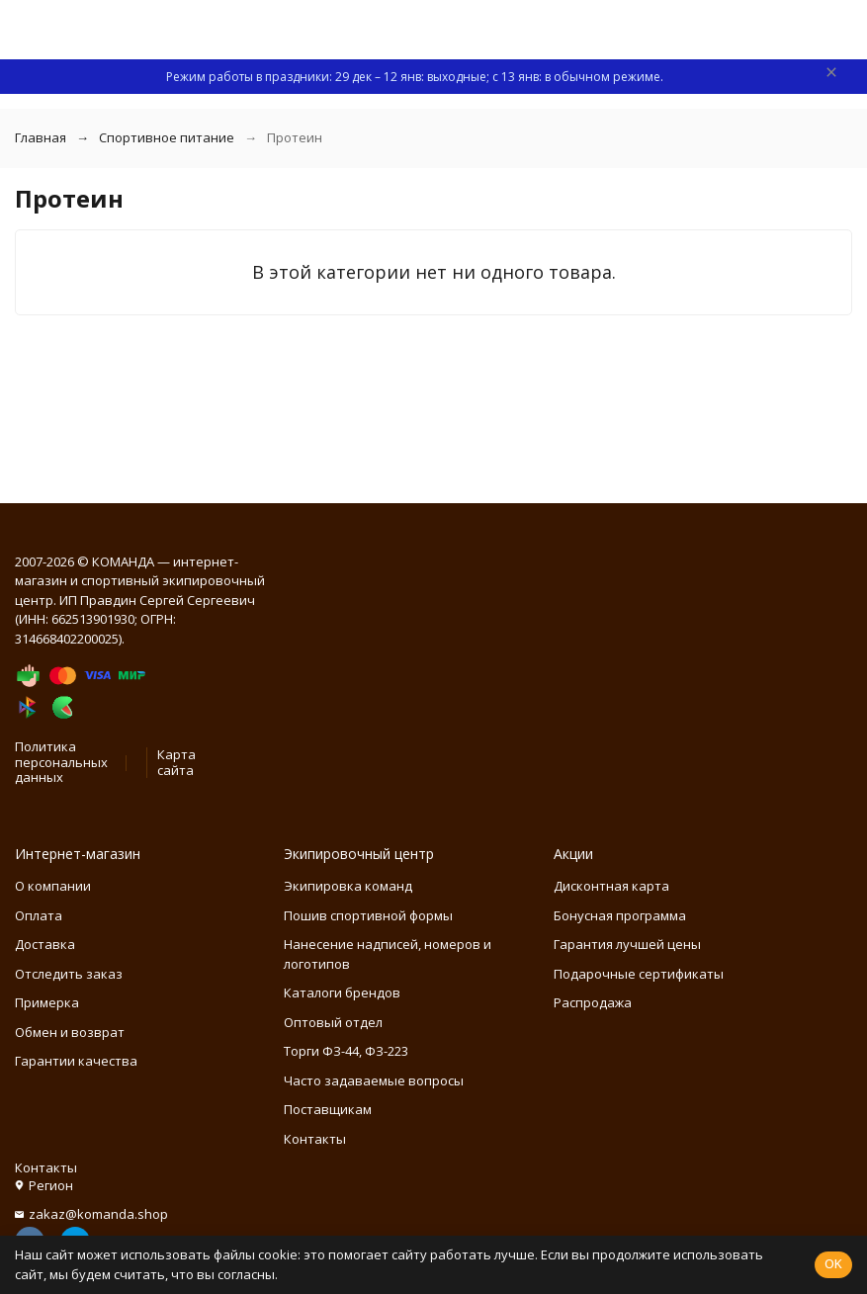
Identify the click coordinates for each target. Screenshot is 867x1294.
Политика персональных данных (61, 761)
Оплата (38, 915)
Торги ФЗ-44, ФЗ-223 (346, 1051)
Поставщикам (328, 1109)
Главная (40, 137)
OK (833, 1263)
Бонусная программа (620, 915)
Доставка (45, 944)
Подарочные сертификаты (639, 974)
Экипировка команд (348, 886)
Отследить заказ (69, 974)
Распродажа (593, 1002)
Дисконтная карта (611, 886)
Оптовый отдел (333, 1022)
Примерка (47, 1002)
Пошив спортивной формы (368, 915)
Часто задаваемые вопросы (374, 1080)
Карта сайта (176, 762)
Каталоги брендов (342, 992)
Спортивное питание (166, 137)
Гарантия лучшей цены (627, 944)
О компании (53, 886)
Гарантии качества (76, 1061)
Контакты (315, 1139)
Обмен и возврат (70, 1032)
